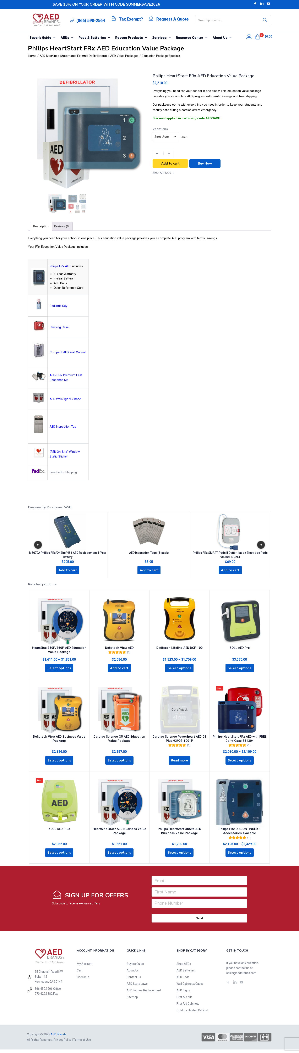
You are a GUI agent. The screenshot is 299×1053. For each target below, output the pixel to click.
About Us (133, 974)
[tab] (41, 226)
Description (41, 226)
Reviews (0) (62, 226)
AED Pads (182, 980)
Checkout (83, 980)
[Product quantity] (163, 153)
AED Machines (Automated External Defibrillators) (73, 56)
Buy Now (205, 163)
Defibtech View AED (119, 648)
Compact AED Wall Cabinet (68, 352)
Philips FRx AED (60, 266)
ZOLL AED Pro (239, 648)
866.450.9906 (44, 992)
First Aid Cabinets (187, 1007)
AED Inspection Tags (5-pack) (149, 551)
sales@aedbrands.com (241, 976)
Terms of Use (82, 1043)
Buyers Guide (135, 967)
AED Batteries (185, 974)
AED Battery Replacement (144, 994)
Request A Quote (172, 19)
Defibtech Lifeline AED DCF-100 (179, 648)
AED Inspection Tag (63, 426)
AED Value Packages (124, 56)
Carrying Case (59, 327)
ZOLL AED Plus (59, 831)
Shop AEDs (183, 967)
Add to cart (170, 163)
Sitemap (132, 1000)
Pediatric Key (58, 306)
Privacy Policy (62, 1043)
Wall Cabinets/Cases (189, 987)
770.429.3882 (44, 997)
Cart (79, 974)
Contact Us (134, 980)
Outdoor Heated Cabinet (192, 1013)
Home (32, 56)
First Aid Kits (184, 1000)
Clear (183, 136)
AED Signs (183, 994)
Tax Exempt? (131, 19)
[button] (257, 37)
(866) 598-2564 (90, 20)
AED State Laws (137, 987)
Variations (160, 129)
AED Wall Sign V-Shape (65, 399)
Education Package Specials (161, 56)
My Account (84, 967)
